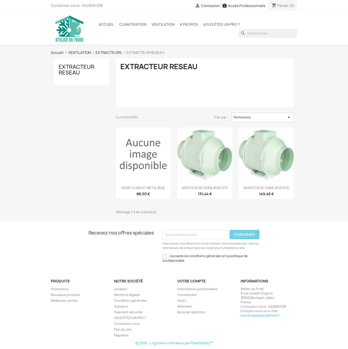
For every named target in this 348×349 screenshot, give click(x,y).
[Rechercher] (268, 33)
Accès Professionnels (246, 5)
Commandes (187, 295)
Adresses (184, 306)
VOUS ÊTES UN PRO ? (221, 24)
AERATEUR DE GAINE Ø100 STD (205, 188)
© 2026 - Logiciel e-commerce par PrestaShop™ (174, 343)
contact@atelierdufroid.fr (260, 315)
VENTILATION (163, 24)
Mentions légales (127, 295)
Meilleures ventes (64, 300)
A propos (189, 24)
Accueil (106, 24)
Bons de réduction (191, 312)
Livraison (120, 289)
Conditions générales (130, 300)
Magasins (121, 335)
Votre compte (191, 281)
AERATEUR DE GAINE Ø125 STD (266, 188)
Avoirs (182, 300)
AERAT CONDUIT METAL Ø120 (143, 188)
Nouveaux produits (65, 295)
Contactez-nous (127, 323)
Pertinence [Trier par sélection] (262, 117)
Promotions (60, 289)
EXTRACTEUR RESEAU (76, 69)
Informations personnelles (197, 289)
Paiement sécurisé (128, 312)
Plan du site (123, 329)
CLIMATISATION (132, 24)
